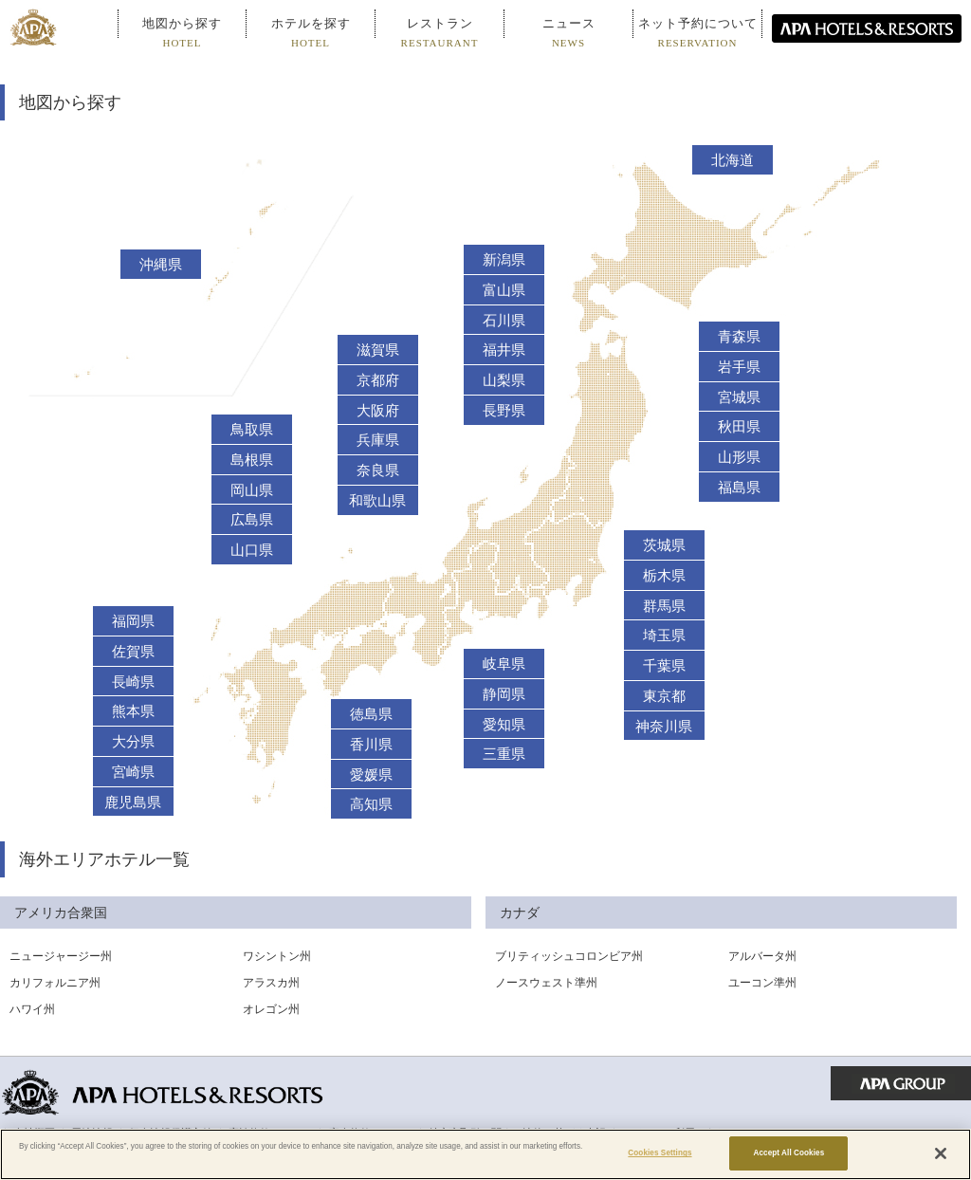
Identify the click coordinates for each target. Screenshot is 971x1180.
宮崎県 (133, 772)
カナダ (520, 912)
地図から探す (182, 32)
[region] (485, 1154)
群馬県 (664, 606)
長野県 (504, 410)
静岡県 (504, 694)
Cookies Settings (659, 1153)
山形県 (739, 457)
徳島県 (371, 714)
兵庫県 (378, 440)
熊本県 (133, 711)
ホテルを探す (311, 32)
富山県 (504, 290)
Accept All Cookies (788, 1153)
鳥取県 (251, 429)
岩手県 (739, 367)
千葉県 (664, 665)
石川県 (504, 320)
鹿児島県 (132, 802)
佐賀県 (133, 651)
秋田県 (739, 426)
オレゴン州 (271, 1009)
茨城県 (664, 545)
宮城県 (739, 397)
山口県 (251, 550)
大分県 (133, 741)
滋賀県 (378, 350)
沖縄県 (160, 264)
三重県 (504, 754)
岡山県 (251, 490)
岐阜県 (504, 664)
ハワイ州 (32, 1009)
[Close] (941, 1153)
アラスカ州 (271, 982)
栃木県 (664, 575)
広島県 (251, 519)
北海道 (732, 160)
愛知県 (504, 724)
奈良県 (378, 470)
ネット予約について (698, 32)
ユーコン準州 (762, 982)
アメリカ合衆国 (60, 912)
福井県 (504, 350)
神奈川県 (663, 726)
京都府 (378, 380)
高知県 (371, 804)
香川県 (371, 744)
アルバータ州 (762, 956)
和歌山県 (377, 500)
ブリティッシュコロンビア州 (569, 956)
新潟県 (504, 259)
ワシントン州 (277, 956)
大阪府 (378, 410)
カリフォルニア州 (55, 982)
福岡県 (133, 621)
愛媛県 (371, 775)
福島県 (739, 487)
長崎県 (133, 682)
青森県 (739, 336)
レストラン (440, 32)
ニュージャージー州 (60, 956)
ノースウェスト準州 (546, 982)
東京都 (664, 696)
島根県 (251, 460)
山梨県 (504, 380)
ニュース (568, 32)
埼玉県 (664, 635)
